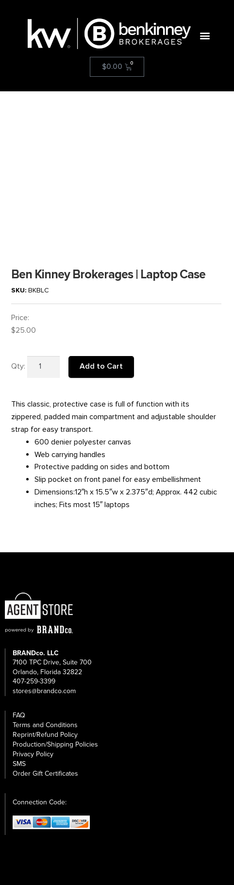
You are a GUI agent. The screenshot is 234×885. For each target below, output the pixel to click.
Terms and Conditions (45, 725)
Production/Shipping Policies (55, 744)
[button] (205, 36)
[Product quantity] (43, 367)
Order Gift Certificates (45, 773)
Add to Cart (101, 366)
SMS (19, 764)
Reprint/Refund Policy (45, 735)
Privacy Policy (33, 754)
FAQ (19, 715)
